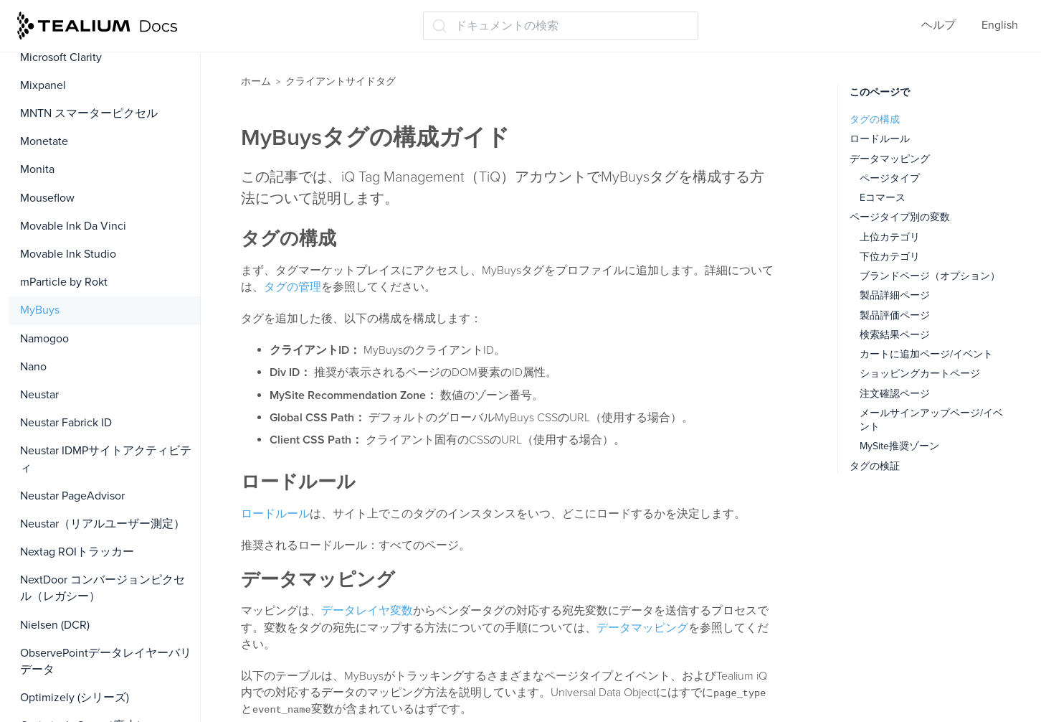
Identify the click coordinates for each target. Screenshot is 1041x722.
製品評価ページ (895, 315)
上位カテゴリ (890, 237)
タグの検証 (875, 466)
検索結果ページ (895, 335)
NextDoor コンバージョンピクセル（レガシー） (102, 588)
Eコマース (882, 198)
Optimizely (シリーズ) (74, 697)
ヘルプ (938, 25)
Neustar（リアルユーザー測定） (102, 524)
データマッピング (642, 628)
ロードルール (275, 514)
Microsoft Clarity (61, 57)
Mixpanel (43, 85)
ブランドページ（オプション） (930, 276)
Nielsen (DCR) (55, 625)
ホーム (256, 81)
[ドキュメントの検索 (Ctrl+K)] (560, 25)
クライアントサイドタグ (340, 81)
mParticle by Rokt (64, 282)
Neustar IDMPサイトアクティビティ (105, 459)
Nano (33, 367)
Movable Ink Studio (68, 254)
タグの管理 (292, 287)
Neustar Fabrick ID (66, 423)
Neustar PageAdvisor (72, 496)
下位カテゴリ (890, 256)
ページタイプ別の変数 (900, 217)
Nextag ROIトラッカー (77, 552)
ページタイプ (890, 178)
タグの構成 (875, 119)
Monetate (44, 141)
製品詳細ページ (895, 295)
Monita (37, 169)
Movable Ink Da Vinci (73, 226)
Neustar (39, 395)
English (999, 25)
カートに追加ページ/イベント (926, 354)
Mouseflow (47, 198)
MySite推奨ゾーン (899, 446)
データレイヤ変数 (367, 611)
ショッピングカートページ (920, 373)
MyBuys (40, 310)
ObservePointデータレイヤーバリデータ (105, 661)
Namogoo (44, 339)
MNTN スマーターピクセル (89, 113)
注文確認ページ (895, 394)
